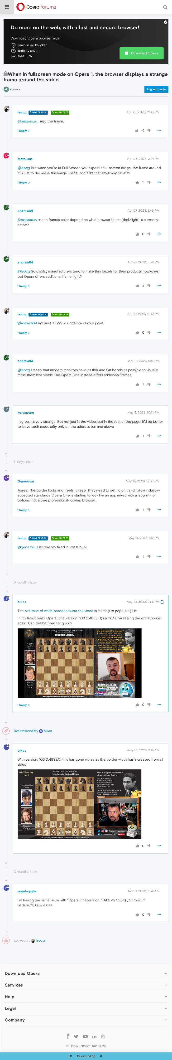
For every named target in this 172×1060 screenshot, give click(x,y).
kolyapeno (26, 399)
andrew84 (25, 197)
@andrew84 (27, 310)
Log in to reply (156, 76)
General (15, 76)
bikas (22, 588)
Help (9, 983)
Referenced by (26, 718)
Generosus (26, 468)
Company (15, 1006)
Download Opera (144, 40)
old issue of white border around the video (59, 597)
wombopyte (27, 878)
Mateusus (25, 146)
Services (14, 971)
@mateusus (27, 108)
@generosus (28, 534)
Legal (10, 995)
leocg (22, 99)
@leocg (24, 155)
